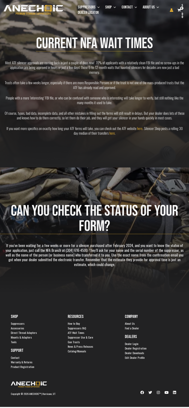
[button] (96, 7)
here (140, 128)
